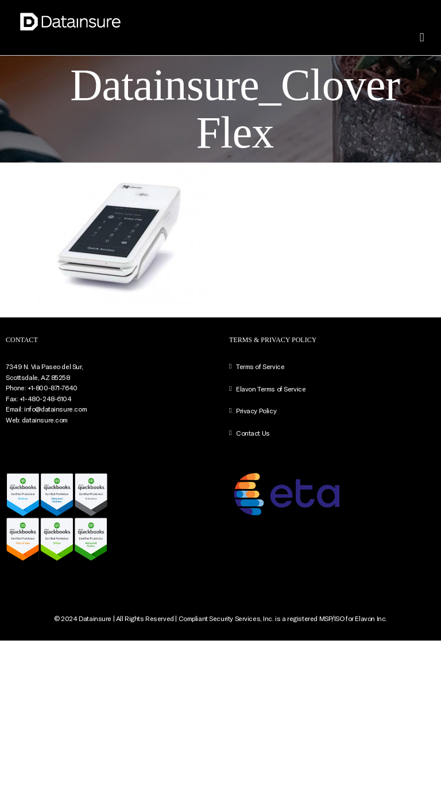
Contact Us (253, 433)
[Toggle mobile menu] (422, 38)
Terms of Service (260, 366)
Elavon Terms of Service (270, 389)
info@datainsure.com (55, 409)
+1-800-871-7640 (53, 387)
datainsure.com (45, 420)
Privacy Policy (256, 410)
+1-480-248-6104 (46, 398)
